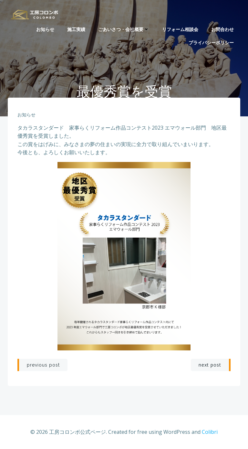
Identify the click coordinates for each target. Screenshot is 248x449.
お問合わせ (222, 29)
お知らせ (45, 29)
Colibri (210, 431)
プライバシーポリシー (211, 42)
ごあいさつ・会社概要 (123, 29)
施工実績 (76, 29)
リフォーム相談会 (180, 29)
